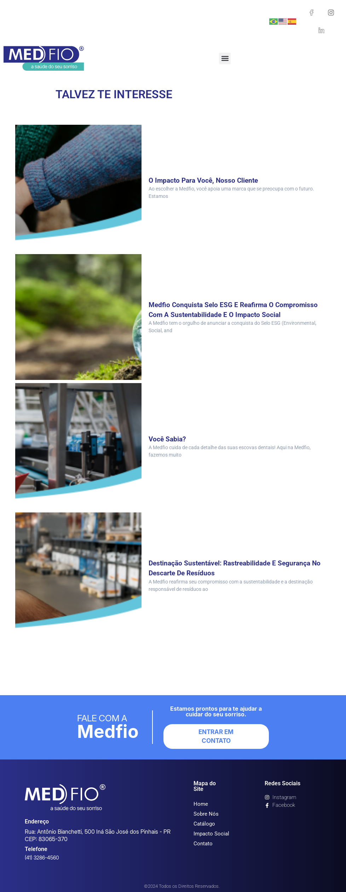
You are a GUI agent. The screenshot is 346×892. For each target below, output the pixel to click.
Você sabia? (168, 439)
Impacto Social (211, 834)
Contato (203, 843)
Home (201, 804)
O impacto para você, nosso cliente (206, 180)
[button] (225, 58)
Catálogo (204, 824)
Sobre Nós (206, 814)
